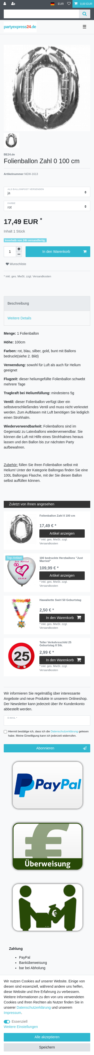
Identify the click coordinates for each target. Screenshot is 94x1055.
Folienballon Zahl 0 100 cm (57, 515)
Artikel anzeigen (62, 533)
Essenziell (20, 1021)
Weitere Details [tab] (19, 318)
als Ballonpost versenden (26, 189)
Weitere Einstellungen (21, 1027)
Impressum (12, 1013)
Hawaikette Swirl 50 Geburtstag (60, 599)
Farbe (11, 203)
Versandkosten (41, 276)
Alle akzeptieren (47, 1037)
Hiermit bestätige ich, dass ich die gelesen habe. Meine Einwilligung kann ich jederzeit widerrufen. (48, 733)
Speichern (47, 1047)
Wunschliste (16, 264)
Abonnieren (61, 748)
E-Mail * (12, 718)
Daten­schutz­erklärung (34, 1007)
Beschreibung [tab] (18, 303)
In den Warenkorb (64, 252)
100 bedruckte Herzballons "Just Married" (61, 559)
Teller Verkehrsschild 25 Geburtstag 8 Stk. (55, 644)
